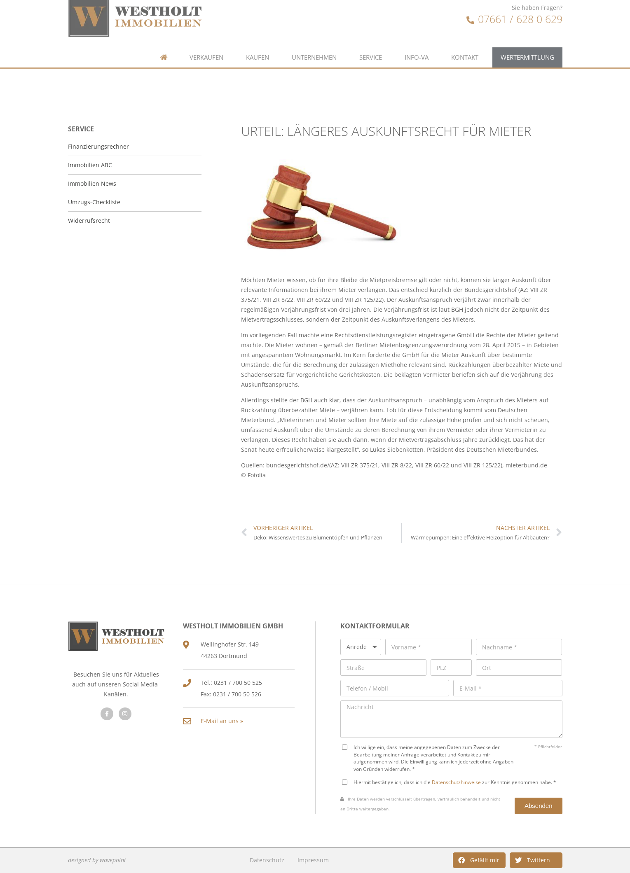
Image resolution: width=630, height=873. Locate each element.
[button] (479, 860)
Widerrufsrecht (89, 220)
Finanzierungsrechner (98, 146)
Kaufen (257, 40)
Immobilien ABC (90, 165)
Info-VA (417, 40)
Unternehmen (314, 40)
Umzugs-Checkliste (94, 202)
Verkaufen (206, 40)
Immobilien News (92, 183)
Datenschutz (267, 860)
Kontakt (464, 40)
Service (370, 40)
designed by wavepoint (97, 860)
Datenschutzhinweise (456, 782)
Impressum (313, 860)
